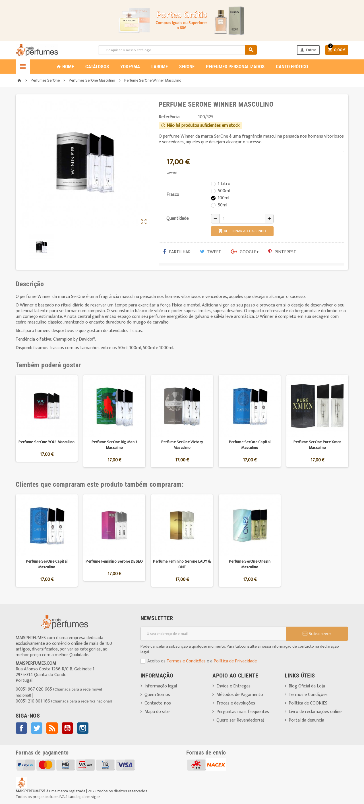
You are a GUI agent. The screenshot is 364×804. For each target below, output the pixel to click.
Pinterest (282, 252)
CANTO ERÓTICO (292, 66)
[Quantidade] (242, 218)
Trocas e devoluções (235, 703)
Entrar (308, 50)
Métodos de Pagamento (239, 695)
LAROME (159, 66)
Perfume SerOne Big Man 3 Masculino (114, 445)
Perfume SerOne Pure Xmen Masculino (317, 445)
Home (65, 66)
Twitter (36, 728)
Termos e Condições (186, 661)
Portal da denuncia (306, 720)
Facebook (21, 728)
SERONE (187, 66)
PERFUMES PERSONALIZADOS (235, 66)
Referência (169, 117)
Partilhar (177, 252)
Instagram (82, 728)
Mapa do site (156, 712)
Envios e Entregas (233, 686)
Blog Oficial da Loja (307, 686)
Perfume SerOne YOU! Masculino (46, 442)
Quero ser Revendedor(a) (240, 720)
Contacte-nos (157, 703)
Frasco (172, 194)
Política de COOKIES (308, 703)
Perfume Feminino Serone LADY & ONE (182, 564)
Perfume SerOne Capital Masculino (249, 445)
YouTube (67, 728)
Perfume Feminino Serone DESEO (114, 561)
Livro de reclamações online (315, 712)
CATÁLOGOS (97, 66)
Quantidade (177, 218)
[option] (46, 421)
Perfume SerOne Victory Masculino (182, 445)
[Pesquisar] (177, 50)
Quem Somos (157, 695)
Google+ (245, 252)
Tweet (210, 252)
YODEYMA (130, 66)
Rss (52, 728)
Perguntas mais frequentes (242, 712)
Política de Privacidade (235, 661)
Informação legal (160, 686)
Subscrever (317, 634)
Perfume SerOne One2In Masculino (249, 564)
